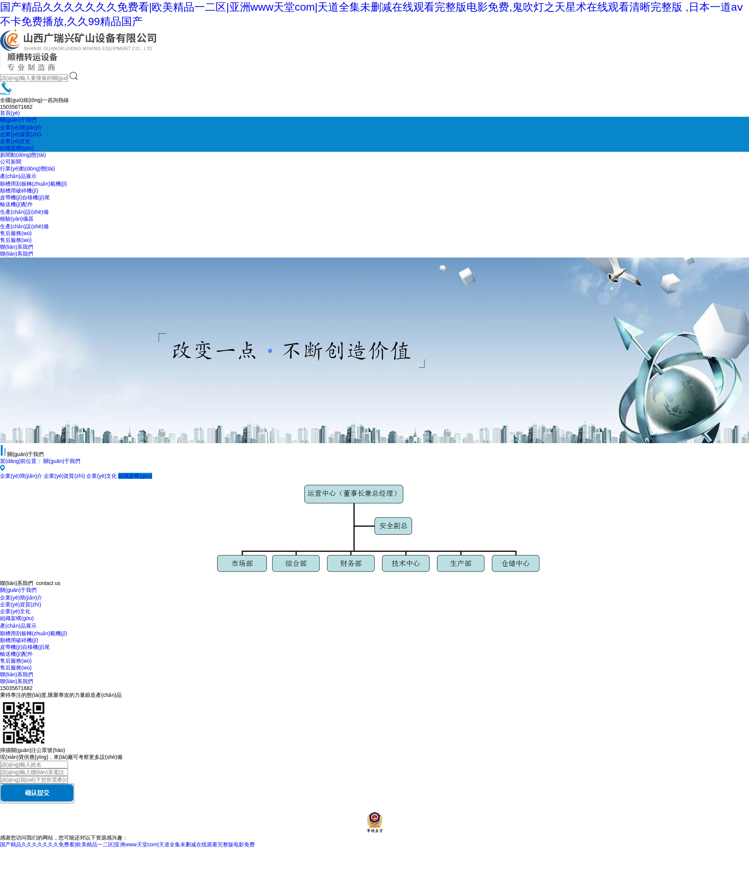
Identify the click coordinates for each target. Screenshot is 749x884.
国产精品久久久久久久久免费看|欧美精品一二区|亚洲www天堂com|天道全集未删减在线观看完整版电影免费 (127, 844)
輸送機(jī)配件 (16, 204)
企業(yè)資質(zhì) (20, 134)
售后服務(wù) (16, 233)
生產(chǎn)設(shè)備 (24, 212)
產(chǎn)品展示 (18, 176)
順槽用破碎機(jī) (19, 191)
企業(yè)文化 (15, 141)
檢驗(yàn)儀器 (16, 219)
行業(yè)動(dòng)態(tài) (27, 168)
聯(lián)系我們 (16, 247)
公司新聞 (10, 162)
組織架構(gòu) (17, 148)
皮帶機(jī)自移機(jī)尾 (25, 197)
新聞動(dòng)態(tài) (23, 155)
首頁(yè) (10, 113)
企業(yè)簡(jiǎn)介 (21, 127)
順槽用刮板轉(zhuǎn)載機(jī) (33, 184)
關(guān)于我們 (18, 120)
